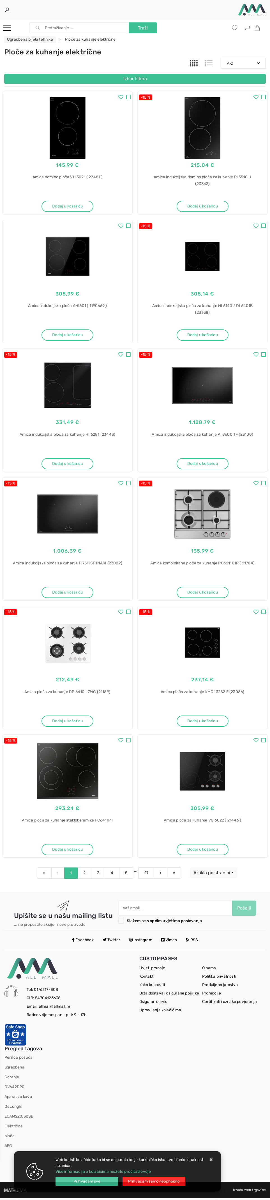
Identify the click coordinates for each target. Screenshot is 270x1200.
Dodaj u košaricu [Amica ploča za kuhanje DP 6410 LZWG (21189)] (67, 722)
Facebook (83, 941)
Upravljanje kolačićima (160, 1012)
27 (146, 875)
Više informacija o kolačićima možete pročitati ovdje (103, 1171)
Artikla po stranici (211, 874)
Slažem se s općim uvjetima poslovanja (164, 922)
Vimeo (169, 941)
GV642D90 (14, 1088)
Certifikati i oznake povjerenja (229, 1003)
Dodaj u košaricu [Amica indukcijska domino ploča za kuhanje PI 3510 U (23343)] (202, 206)
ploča (9, 1138)
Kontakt (146, 978)
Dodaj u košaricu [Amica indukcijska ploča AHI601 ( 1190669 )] (67, 335)
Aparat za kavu (18, 1098)
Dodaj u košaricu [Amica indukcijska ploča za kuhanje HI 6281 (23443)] (67, 464)
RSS (192, 941)
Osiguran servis (153, 1003)
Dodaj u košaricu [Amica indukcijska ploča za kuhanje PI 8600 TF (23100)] (202, 464)
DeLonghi (13, 1108)
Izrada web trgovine (249, 1192)
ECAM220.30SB (18, 1118)
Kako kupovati (152, 986)
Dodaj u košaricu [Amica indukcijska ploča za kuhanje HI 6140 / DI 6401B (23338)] (202, 335)
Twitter (111, 941)
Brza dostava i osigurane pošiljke (169, 995)
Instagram (140, 941)
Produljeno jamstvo (220, 986)
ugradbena (14, 1069)
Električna (13, 1128)
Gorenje (11, 1079)
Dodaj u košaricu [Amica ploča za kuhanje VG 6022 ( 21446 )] (202, 851)
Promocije (211, 995)
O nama (209, 970)
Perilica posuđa (18, 1059)
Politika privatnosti (219, 978)
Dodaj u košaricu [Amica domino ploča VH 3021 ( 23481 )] (67, 206)
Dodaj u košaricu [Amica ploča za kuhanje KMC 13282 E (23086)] (202, 722)
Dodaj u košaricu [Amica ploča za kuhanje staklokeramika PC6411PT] (67, 851)
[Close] (87, 1181)
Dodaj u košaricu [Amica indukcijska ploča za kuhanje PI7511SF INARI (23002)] (67, 593)
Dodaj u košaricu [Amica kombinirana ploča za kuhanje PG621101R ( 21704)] (202, 593)
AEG (8, 1147)
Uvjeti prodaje (152, 970)
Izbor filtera (135, 78)
